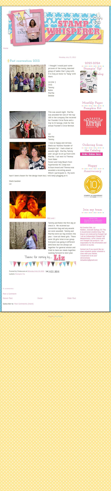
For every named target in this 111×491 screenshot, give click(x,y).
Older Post (71, 298)
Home (5, 48)
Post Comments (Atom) (23, 303)
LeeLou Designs (58, 316)
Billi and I (32, 205)
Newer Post (8, 298)
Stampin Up (20, 274)
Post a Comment (9, 293)
